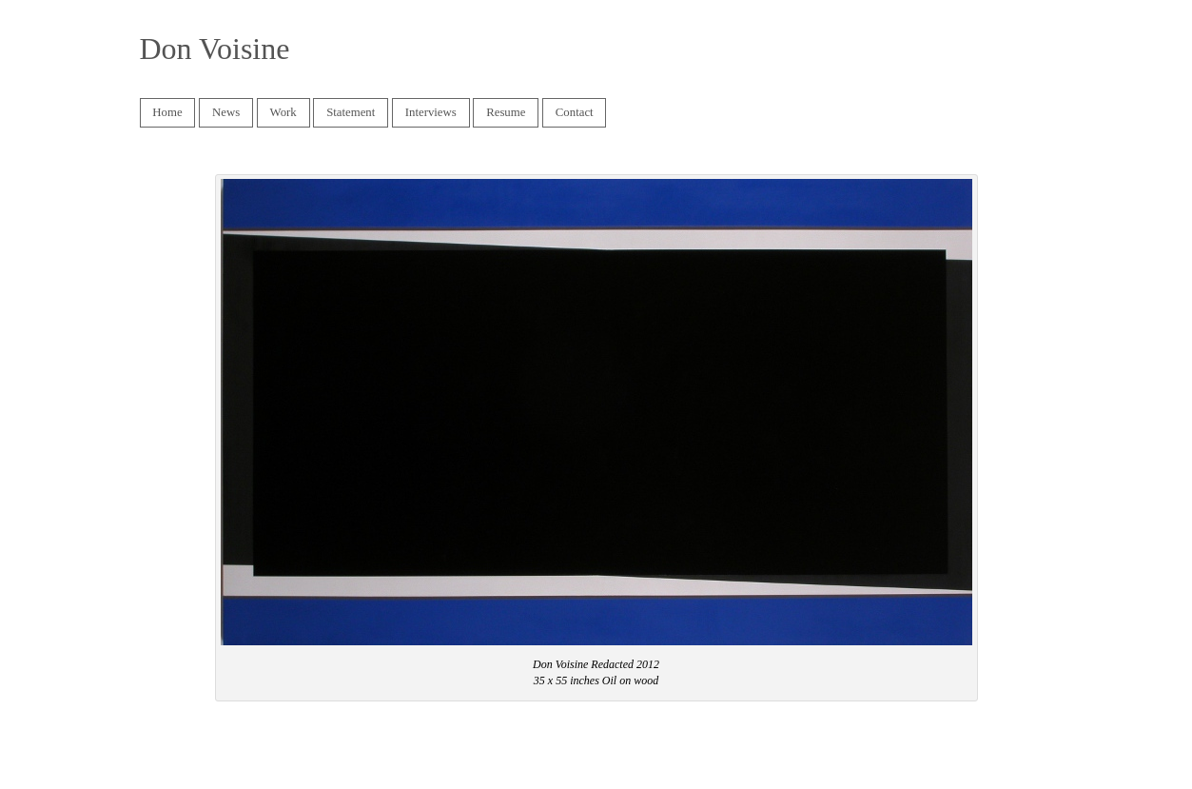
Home (167, 112)
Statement (350, 112)
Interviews (426, 113)
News (226, 112)
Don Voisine (215, 48)
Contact (575, 112)
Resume (505, 112)
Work (283, 112)
